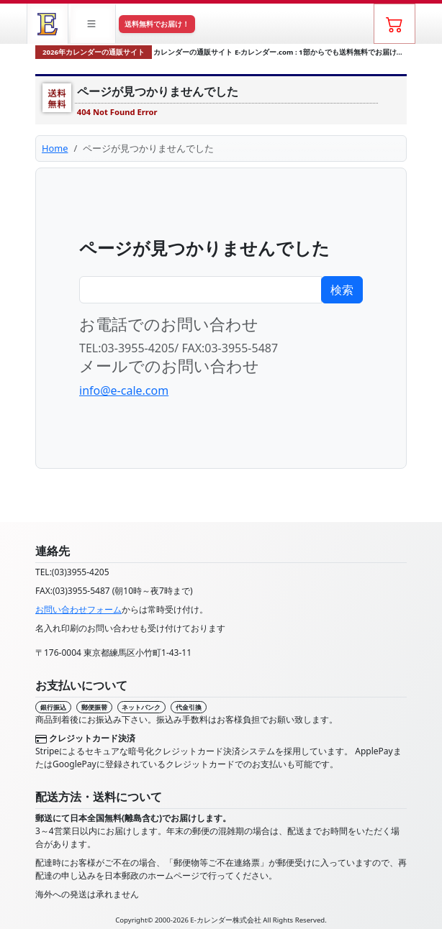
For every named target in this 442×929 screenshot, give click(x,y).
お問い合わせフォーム (78, 609)
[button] (92, 23)
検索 (341, 290)
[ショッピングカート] (394, 24)
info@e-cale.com (123, 390)
